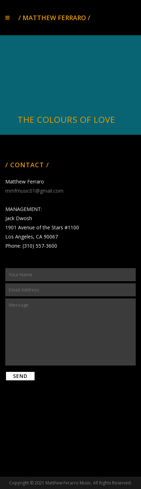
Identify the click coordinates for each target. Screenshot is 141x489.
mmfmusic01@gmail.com (34, 190)
